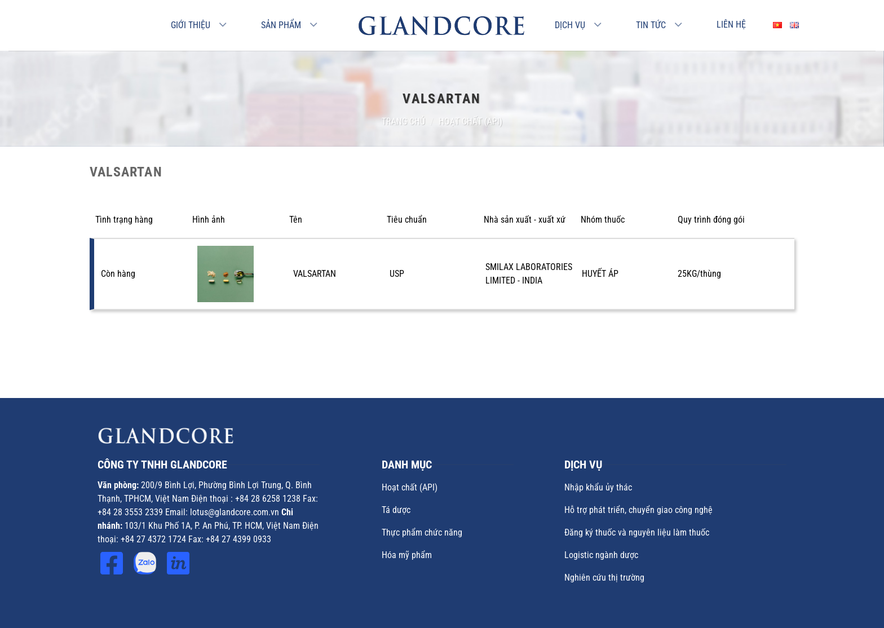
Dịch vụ (570, 25)
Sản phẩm (281, 25)
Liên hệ (731, 24)
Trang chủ (403, 121)
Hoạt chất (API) (470, 121)
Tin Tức (651, 25)
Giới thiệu (190, 25)
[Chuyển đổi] (223, 25)
